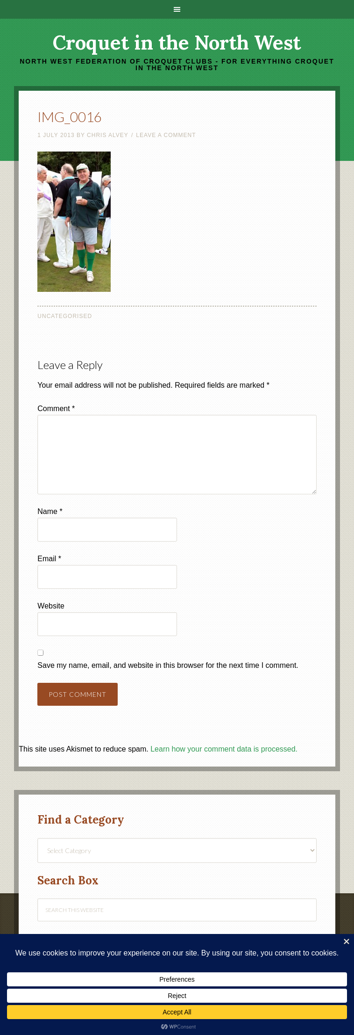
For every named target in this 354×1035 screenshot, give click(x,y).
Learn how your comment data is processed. (223, 749)
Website (50, 606)
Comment (56, 409)
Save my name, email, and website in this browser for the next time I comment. (167, 665)
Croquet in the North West (177, 42)
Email (49, 559)
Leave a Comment (166, 135)
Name (49, 511)
